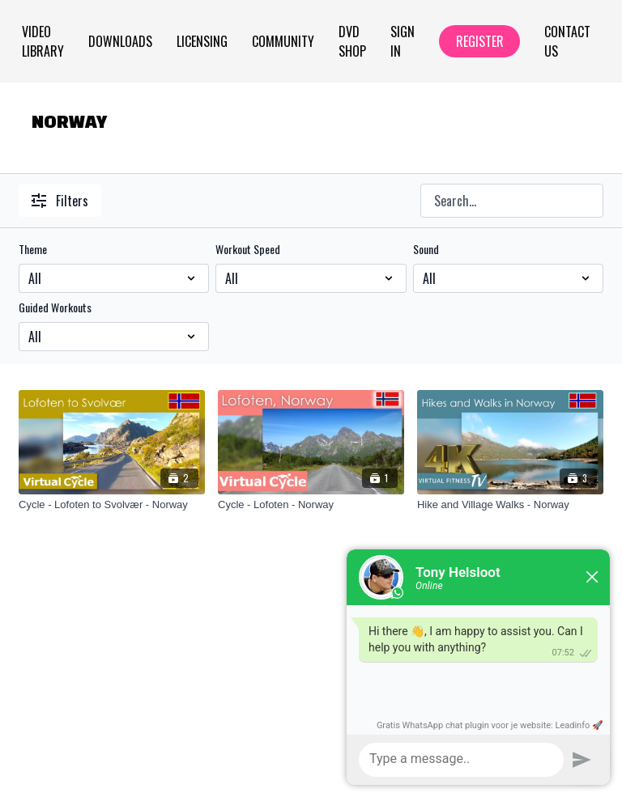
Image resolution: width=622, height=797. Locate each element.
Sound (426, 249)
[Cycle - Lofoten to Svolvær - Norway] (112, 505)
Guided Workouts (55, 307)
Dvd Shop (352, 41)
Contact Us (567, 41)
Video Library (43, 41)
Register (480, 41)
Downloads (120, 41)
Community (283, 41)
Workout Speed (247, 249)
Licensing (202, 41)
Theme (33, 249)
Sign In (402, 41)
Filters (60, 200)
